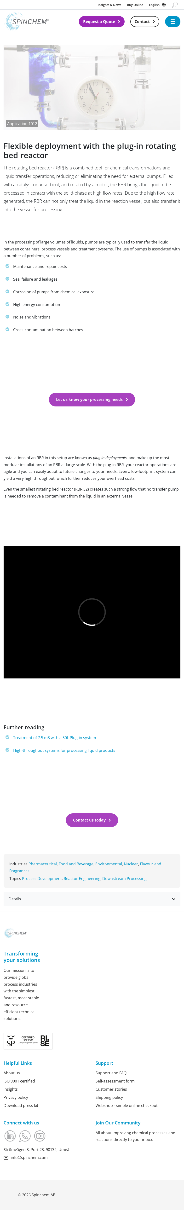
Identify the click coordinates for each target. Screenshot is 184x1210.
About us (12, 1073)
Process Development (42, 878)
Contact (142, 21)
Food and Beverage (76, 864)
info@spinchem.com (29, 1157)
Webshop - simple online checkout (127, 1105)
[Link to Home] (41, 22)
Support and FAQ (111, 1073)
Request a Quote (99, 21)
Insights (11, 1089)
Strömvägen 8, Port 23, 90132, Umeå (36, 1149)
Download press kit (21, 1105)
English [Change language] (154, 5)
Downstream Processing (124, 878)
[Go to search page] (175, 4)
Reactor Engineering (82, 878)
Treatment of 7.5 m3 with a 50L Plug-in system (54, 737)
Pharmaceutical (43, 864)
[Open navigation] (172, 21)
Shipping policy (109, 1097)
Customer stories (111, 1089)
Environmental (108, 864)
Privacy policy (16, 1097)
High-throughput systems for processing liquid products (64, 750)
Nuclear (131, 864)
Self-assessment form (115, 1081)
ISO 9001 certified (19, 1081)
